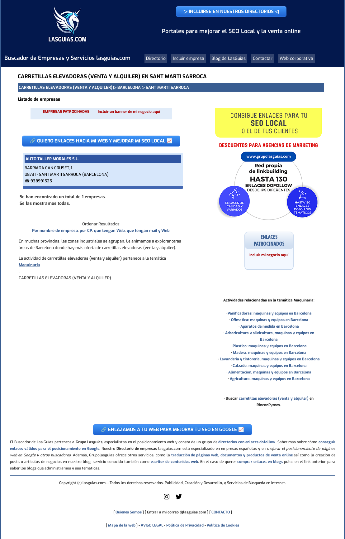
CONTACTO (220, 512)
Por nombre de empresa (55, 230)
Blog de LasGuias (228, 58)
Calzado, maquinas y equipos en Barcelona (270, 365)
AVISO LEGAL (152, 525)
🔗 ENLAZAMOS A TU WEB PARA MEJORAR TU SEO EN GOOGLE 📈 (172, 429)
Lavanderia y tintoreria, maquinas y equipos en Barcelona (270, 359)
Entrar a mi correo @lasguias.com (176, 512)
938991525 (41, 181)
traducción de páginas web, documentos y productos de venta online (232, 455)
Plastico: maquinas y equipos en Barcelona (270, 346)
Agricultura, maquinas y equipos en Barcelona (270, 378)
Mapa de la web (121, 525)
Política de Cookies (223, 525)
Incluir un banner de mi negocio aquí (129, 111)
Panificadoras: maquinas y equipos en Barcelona (270, 313)
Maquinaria (29, 264)
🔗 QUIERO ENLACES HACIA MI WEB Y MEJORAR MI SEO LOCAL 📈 (101, 141)
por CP (86, 230)
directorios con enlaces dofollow (246, 442)
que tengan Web (109, 230)
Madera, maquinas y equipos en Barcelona (269, 352)
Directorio (156, 58)
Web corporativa (296, 58)
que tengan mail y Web (148, 230)
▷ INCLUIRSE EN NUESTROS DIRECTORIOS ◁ (231, 11)
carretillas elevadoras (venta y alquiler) (274, 398)
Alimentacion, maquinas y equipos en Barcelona (269, 372)
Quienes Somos (129, 512)
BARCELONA (129, 87)
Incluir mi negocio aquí (268, 255)
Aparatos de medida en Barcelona (269, 326)
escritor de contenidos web (174, 461)
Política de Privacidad (185, 525)
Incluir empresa (188, 58)
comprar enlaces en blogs (260, 461)
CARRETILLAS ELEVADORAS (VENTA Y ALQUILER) (65, 87)
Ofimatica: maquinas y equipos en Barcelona (269, 319)
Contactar (262, 58)
